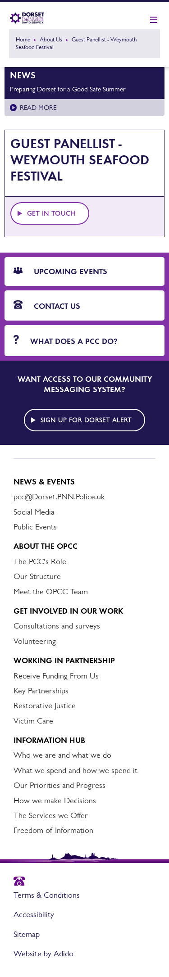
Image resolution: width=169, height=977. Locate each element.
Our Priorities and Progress (59, 785)
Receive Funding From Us (56, 675)
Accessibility (34, 914)
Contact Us (47, 305)
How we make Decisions (55, 800)
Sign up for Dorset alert (86, 420)
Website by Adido (43, 953)
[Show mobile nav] (153, 20)
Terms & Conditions (47, 895)
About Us (51, 39)
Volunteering (35, 641)
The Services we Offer (51, 815)
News (23, 75)
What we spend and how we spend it (75, 770)
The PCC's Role (40, 561)
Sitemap (27, 934)
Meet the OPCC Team (51, 591)
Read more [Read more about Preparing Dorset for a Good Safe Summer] (38, 107)
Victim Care (33, 720)
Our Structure (37, 576)
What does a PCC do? (66, 340)
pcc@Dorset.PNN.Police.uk (59, 496)
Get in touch (51, 213)
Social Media (34, 511)
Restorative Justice (45, 705)
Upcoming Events (60, 271)
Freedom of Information (53, 830)
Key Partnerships (41, 690)
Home (23, 39)
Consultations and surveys (57, 625)
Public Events (35, 526)
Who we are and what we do (62, 755)
